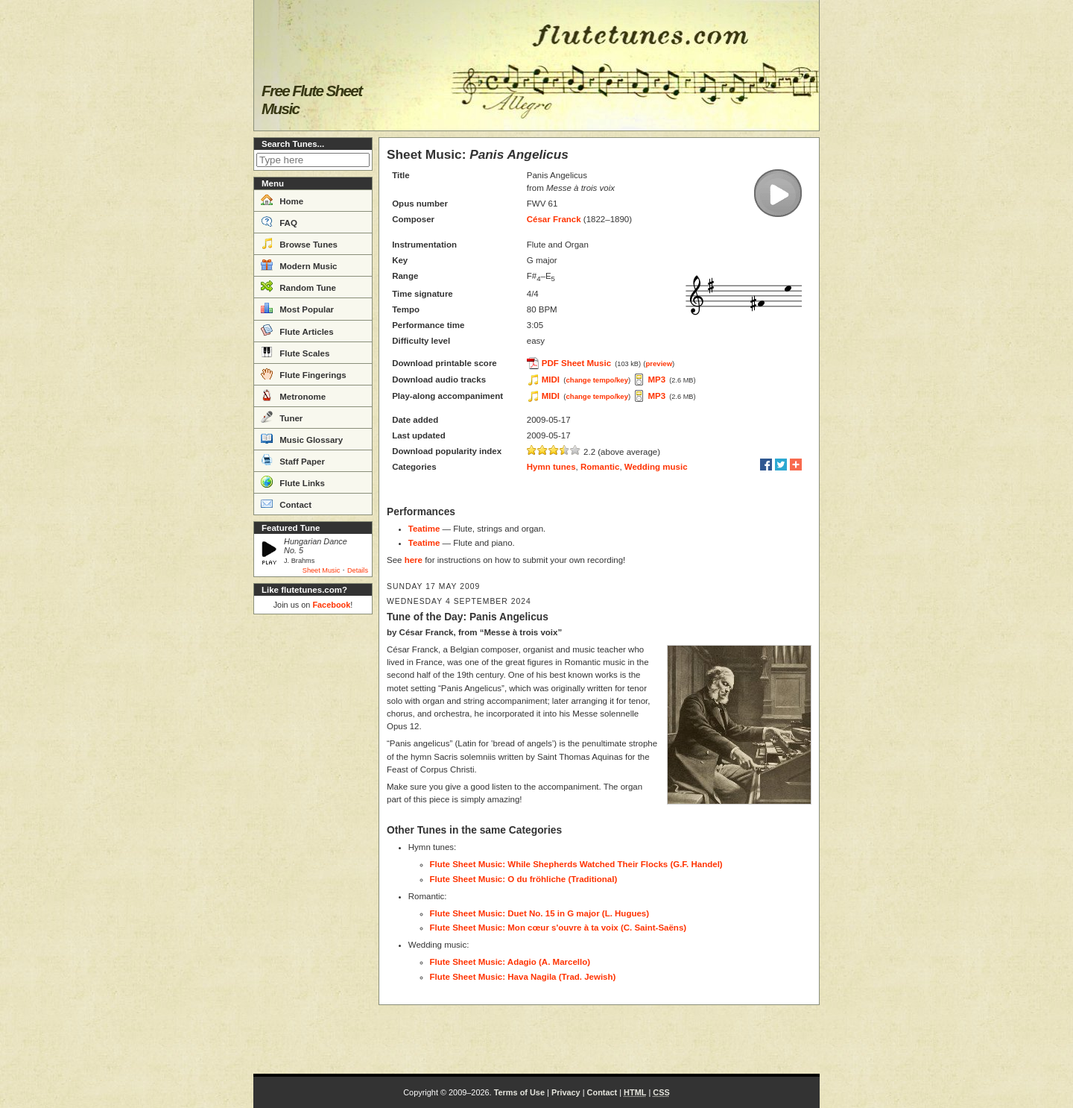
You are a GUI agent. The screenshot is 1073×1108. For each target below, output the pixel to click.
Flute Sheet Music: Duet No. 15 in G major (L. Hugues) (540, 913)
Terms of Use (519, 1092)
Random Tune (298, 286)
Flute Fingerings (303, 374)
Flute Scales (295, 352)
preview (658, 363)
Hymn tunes (551, 466)
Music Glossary (302, 438)
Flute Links (293, 482)
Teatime (424, 528)
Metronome (293, 395)
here (413, 559)
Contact (286, 503)
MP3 (656, 379)
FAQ (279, 221)
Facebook (331, 604)
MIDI (551, 379)
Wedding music (656, 466)
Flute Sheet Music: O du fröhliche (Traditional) (524, 879)
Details (357, 570)
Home (282, 200)
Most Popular (297, 308)
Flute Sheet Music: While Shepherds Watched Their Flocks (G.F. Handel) (576, 864)
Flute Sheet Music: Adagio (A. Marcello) (510, 961)
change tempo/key (597, 380)
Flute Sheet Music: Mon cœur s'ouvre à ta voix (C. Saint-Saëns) (558, 927)
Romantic (599, 466)
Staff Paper (293, 460)
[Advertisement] (313, 844)
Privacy (565, 1092)
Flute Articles (297, 330)
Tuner (282, 417)
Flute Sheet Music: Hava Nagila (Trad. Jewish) (523, 976)
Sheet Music (322, 570)
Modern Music (299, 265)
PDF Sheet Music (576, 363)
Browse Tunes (299, 243)
